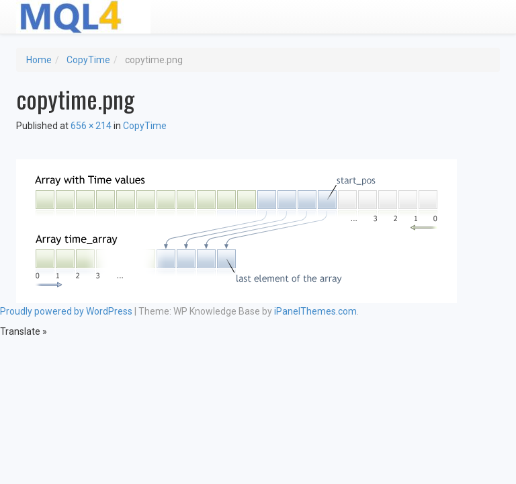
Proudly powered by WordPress (66, 311)
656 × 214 (91, 125)
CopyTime (88, 59)
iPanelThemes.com (315, 311)
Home (39, 59)
